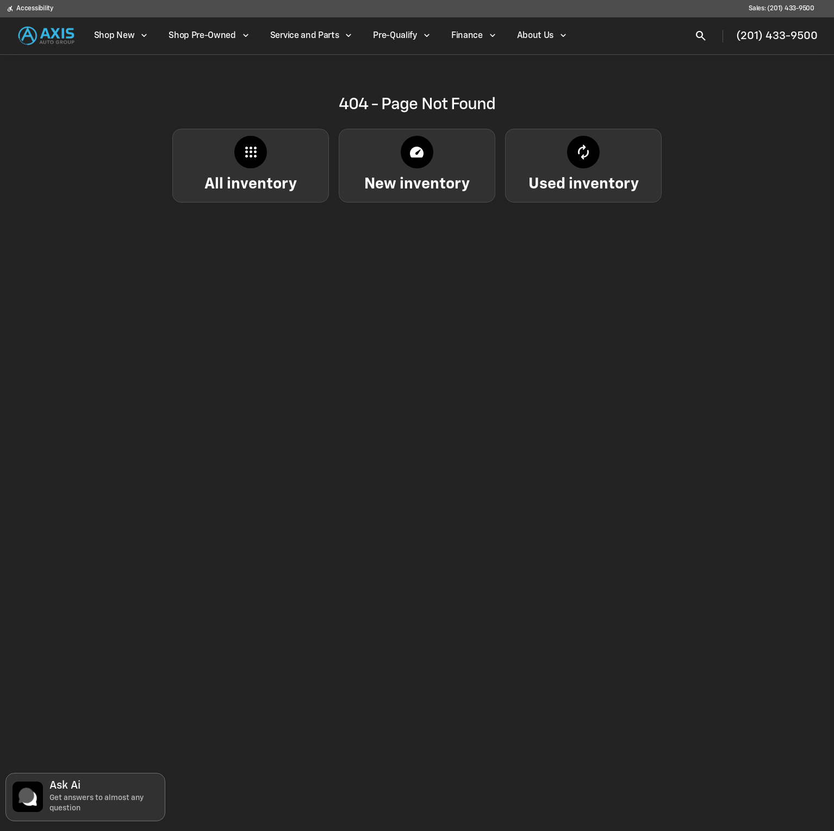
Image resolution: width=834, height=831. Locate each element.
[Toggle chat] (85, 797)
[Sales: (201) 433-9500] (781, 8)
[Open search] (700, 36)
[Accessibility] (29, 8)
